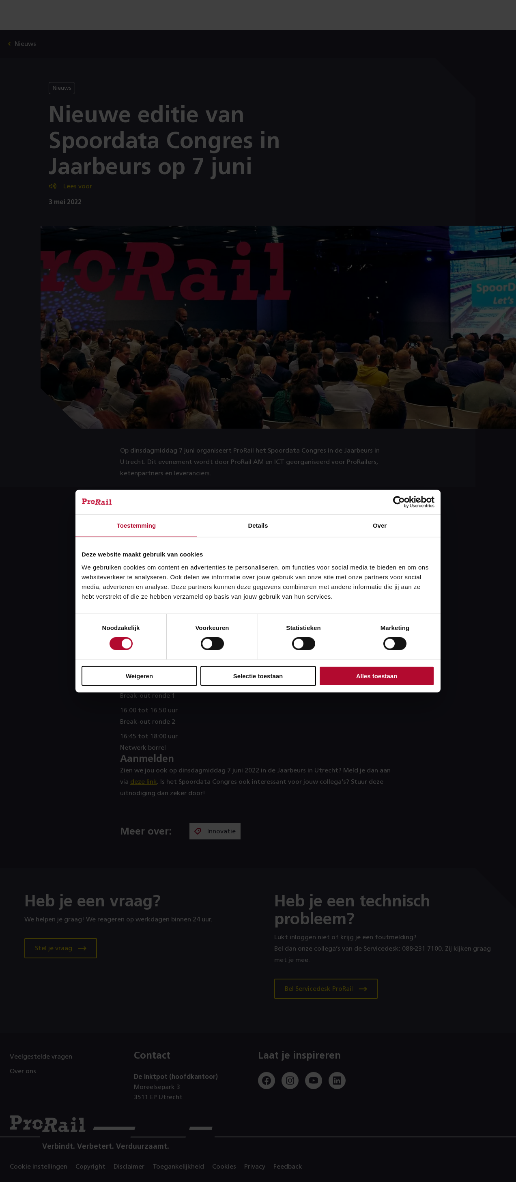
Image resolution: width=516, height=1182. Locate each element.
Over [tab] (380, 525)
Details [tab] (258, 525)
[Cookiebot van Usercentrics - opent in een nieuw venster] (398, 502)
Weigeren (139, 675)
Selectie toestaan (258, 675)
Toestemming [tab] (136, 525)
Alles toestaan (377, 675)
